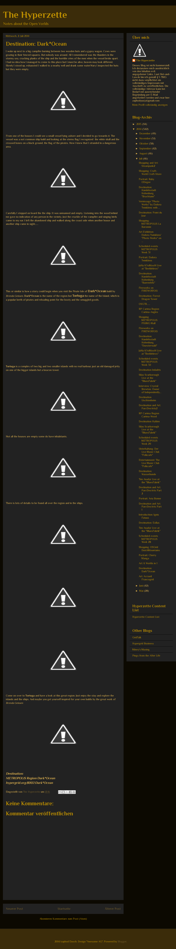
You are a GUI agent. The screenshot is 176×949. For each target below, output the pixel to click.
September (145, 148)
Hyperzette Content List (145, 616)
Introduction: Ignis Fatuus (149, 516)
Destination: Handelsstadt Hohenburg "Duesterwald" (148, 341)
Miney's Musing (141, 649)
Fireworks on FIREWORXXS (148, 289)
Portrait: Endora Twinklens (148, 259)
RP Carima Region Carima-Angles (149, 310)
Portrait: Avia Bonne (150, 498)
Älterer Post (113, 908)
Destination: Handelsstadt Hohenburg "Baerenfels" (147, 278)
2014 (139, 129)
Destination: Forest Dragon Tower (149, 297)
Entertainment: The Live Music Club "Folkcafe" (149, 463)
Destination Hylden (149, 421)
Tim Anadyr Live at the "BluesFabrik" (149, 481)
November (145, 138)
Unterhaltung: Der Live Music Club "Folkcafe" (149, 451)
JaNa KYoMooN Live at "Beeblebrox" (150, 267)
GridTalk (136, 637)
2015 (139, 124)
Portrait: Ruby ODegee (146, 181)
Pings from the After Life (146, 655)
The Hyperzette (35, 15)
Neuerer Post (14, 908)
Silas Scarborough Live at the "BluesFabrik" (149, 377)
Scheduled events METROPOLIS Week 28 (148, 539)
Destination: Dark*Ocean (147, 570)
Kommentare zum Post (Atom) (70, 918)
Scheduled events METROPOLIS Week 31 (148, 249)
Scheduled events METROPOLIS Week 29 (148, 440)
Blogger (122, 941)
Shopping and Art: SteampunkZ (148, 164)
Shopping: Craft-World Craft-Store (150, 172)
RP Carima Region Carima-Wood (149, 415)
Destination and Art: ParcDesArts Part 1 (150, 506)
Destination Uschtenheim (147, 399)
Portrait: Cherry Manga (147, 557)
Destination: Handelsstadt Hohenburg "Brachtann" (147, 192)
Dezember (145, 133)
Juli (141, 158)
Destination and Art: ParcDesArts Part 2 (150, 490)
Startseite (64, 908)
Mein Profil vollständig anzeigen (150, 104)
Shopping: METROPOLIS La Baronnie (150, 223)
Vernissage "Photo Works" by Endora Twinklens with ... (150, 204)
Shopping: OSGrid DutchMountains (149, 549)
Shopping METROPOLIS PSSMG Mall (148, 320)
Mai (141, 590)
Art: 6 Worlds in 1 (148, 563)
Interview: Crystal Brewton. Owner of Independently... (150, 389)
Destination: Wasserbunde (147, 473)
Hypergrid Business (143, 643)
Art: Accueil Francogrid (146, 578)
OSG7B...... (144, 303)
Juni (141, 585)
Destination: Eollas (149, 522)
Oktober (144, 143)
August (143, 153)
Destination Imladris (150, 369)
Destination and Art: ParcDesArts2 (150, 407)
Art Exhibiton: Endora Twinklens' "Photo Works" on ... (150, 236)
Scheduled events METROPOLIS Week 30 (148, 361)
